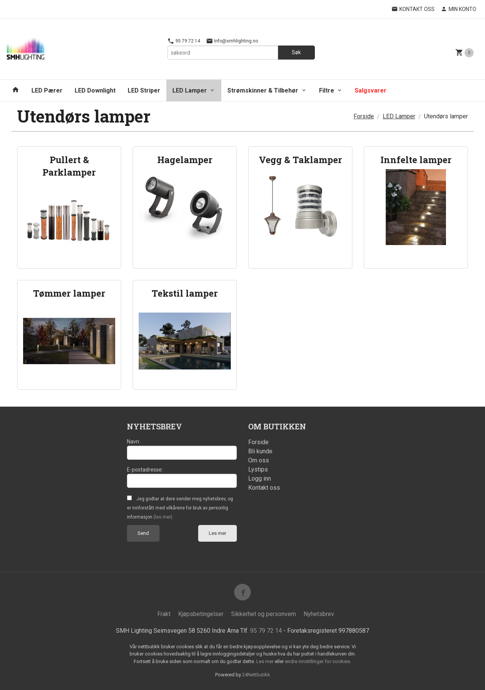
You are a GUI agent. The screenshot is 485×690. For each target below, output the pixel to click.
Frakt (164, 614)
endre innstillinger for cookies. (318, 661)
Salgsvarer (370, 90)
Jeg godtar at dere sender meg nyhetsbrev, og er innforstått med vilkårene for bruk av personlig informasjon (180, 508)
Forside (364, 116)
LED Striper (144, 90)
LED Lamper (189, 90)
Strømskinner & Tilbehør (262, 90)
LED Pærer (47, 90)
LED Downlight (95, 90)
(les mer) (162, 517)
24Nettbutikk (256, 674)
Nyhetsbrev (319, 614)
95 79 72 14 (183, 41)
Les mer (217, 533)
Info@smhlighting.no (232, 41)
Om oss (258, 460)
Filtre (326, 90)
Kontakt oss (264, 487)
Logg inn (259, 478)
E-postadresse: (145, 470)
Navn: (133, 442)
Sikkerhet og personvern (263, 614)
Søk (296, 52)
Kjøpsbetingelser (201, 614)
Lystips (258, 469)
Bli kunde (260, 451)
